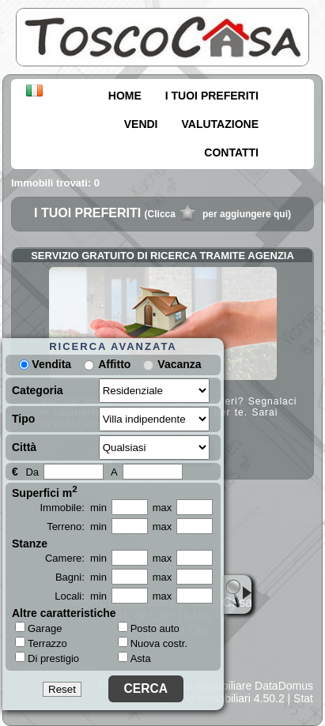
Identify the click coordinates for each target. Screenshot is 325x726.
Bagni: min (81, 577)
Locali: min (81, 596)
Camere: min (76, 558)
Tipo (23, 418)
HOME (125, 95)
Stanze (29, 543)
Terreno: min (77, 526)
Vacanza (179, 364)
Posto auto (149, 628)
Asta (134, 658)
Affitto (114, 364)
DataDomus (284, 685)
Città (24, 447)
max (162, 507)
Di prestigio (47, 658)
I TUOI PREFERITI (212, 95)
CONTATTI (231, 152)
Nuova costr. (152, 643)
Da (32, 472)
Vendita (45, 364)
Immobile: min (73, 507)
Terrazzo (41, 643)
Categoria (37, 390)
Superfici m (44, 491)
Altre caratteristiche (64, 613)
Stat (303, 698)
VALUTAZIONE (220, 124)
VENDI (141, 124)
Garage (38, 628)
